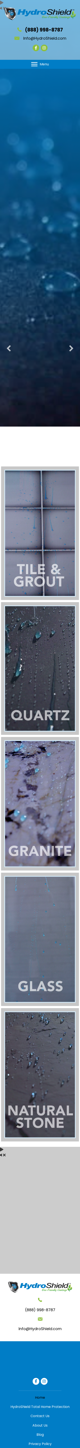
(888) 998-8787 (44, 30)
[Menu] (40, 64)
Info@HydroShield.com (44, 38)
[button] (8, 338)
